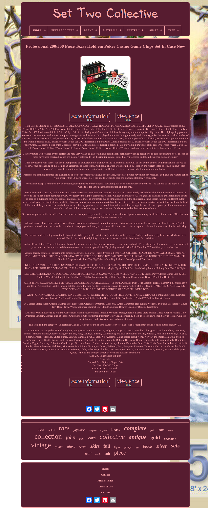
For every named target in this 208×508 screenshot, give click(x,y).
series (82, 447)
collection (48, 436)
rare (64, 428)
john (70, 437)
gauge (128, 447)
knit (137, 448)
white (170, 430)
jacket (51, 430)
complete (135, 428)
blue (161, 430)
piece (120, 453)
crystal (103, 430)
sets (175, 445)
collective (112, 436)
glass (71, 446)
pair (152, 430)
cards (98, 454)
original (92, 430)
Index (105, 468)
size (41, 430)
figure (117, 447)
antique (138, 437)
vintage (41, 445)
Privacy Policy (105, 480)
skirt (94, 446)
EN (102, 492)
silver (161, 446)
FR (108, 492)
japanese (79, 430)
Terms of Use (105, 486)
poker (59, 447)
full (106, 446)
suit (107, 454)
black (147, 446)
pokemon (170, 439)
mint (81, 438)
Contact (105, 474)
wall (88, 454)
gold (155, 437)
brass (115, 429)
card (92, 437)
